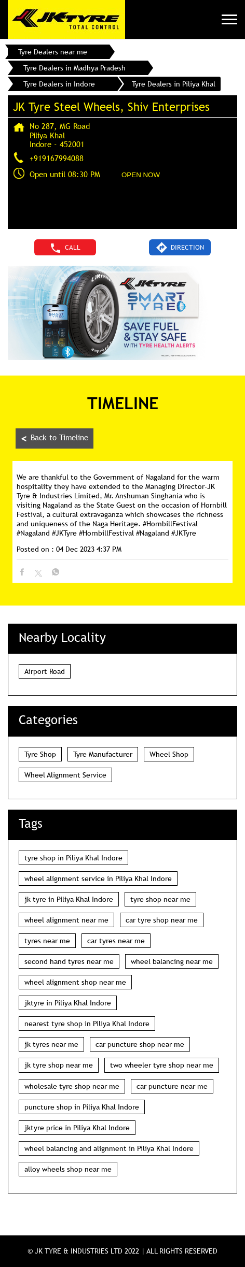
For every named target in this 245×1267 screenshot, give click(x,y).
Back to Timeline (54, 438)
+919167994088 (57, 158)
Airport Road (44, 671)
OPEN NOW (140, 175)
